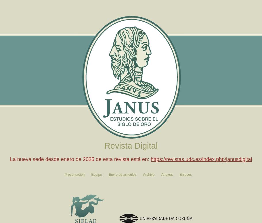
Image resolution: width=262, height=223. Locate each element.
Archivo (149, 175)
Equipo (96, 175)
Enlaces (185, 175)
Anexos (167, 175)
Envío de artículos (122, 175)
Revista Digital (131, 145)
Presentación (74, 175)
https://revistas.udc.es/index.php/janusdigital (201, 159)
